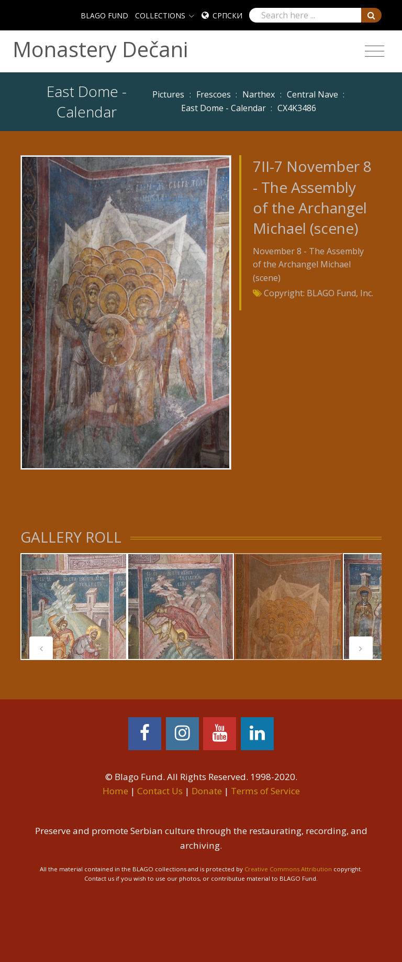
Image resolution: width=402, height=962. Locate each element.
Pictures (168, 94)
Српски (227, 15)
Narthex (258, 94)
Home (115, 791)
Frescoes (213, 94)
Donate (207, 791)
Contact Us (160, 791)
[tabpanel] (73, 606)
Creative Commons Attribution (288, 869)
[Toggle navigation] (374, 51)
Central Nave (312, 94)
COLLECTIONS (160, 15)
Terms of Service (265, 791)
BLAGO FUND (104, 15)
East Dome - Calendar (223, 108)
